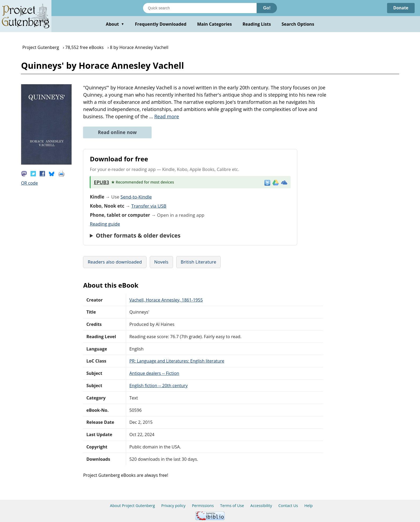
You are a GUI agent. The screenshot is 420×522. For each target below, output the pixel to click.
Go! (267, 8)
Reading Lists (257, 24)
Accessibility (261, 505)
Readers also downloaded (115, 262)
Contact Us (288, 505)
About (115, 24)
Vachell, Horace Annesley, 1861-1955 (166, 300)
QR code (29, 183)
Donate (400, 8)
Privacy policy (173, 505)
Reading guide (105, 224)
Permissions (203, 505)
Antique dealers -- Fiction (154, 373)
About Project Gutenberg (132, 505)
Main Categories (214, 24)
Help (308, 505)
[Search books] (200, 8)
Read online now (117, 132)
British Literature (198, 262)
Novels (161, 262)
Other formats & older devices (138, 235)
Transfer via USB (148, 206)
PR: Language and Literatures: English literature (176, 361)
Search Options (298, 24)
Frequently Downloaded (160, 24)
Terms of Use (232, 505)
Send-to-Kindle (136, 197)
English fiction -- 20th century (158, 385)
